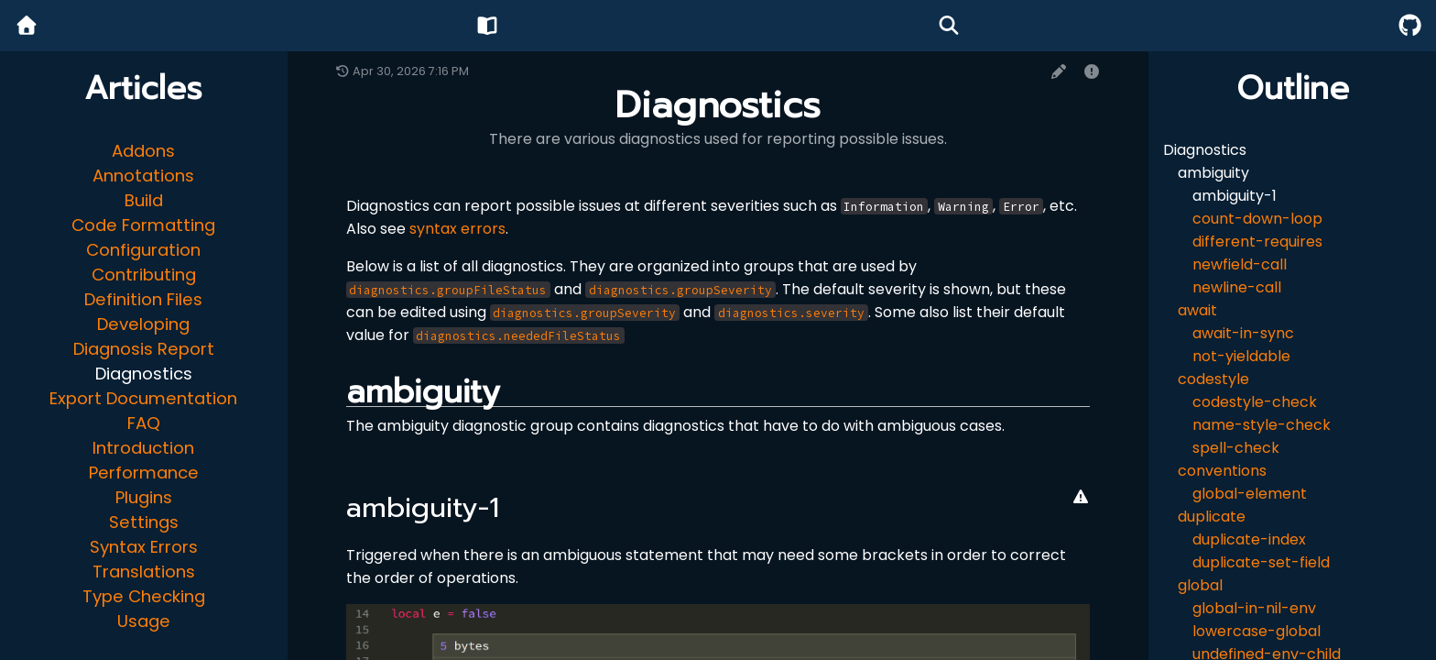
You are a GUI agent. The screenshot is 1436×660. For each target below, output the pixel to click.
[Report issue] (1091, 71)
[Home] (26, 26)
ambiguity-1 (1234, 195)
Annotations (143, 175)
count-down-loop (1257, 218)
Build (144, 200)
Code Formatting (143, 225)
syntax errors (457, 228)
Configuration (143, 249)
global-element (1249, 493)
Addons (143, 150)
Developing (143, 324)
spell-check (1235, 447)
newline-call (1236, 287)
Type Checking (143, 596)
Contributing (144, 274)
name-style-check (1261, 424)
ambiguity (1213, 172)
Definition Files (143, 299)
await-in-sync (1243, 333)
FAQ (143, 423)
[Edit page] (1059, 71)
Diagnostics (143, 373)
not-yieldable (1241, 356)
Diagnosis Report (143, 348)
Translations (143, 571)
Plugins (143, 497)
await (1197, 310)
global (1200, 585)
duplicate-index (1249, 539)
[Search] (948, 26)
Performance (144, 472)
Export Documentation (143, 398)
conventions (1222, 470)
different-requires (1257, 241)
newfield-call (1239, 264)
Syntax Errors (144, 546)
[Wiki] (487, 26)
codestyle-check (1254, 401)
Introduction (143, 447)
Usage (143, 621)
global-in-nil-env (1254, 608)
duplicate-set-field (1261, 562)
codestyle (1213, 379)
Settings (144, 522)
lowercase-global (1256, 631)
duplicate (1212, 516)
